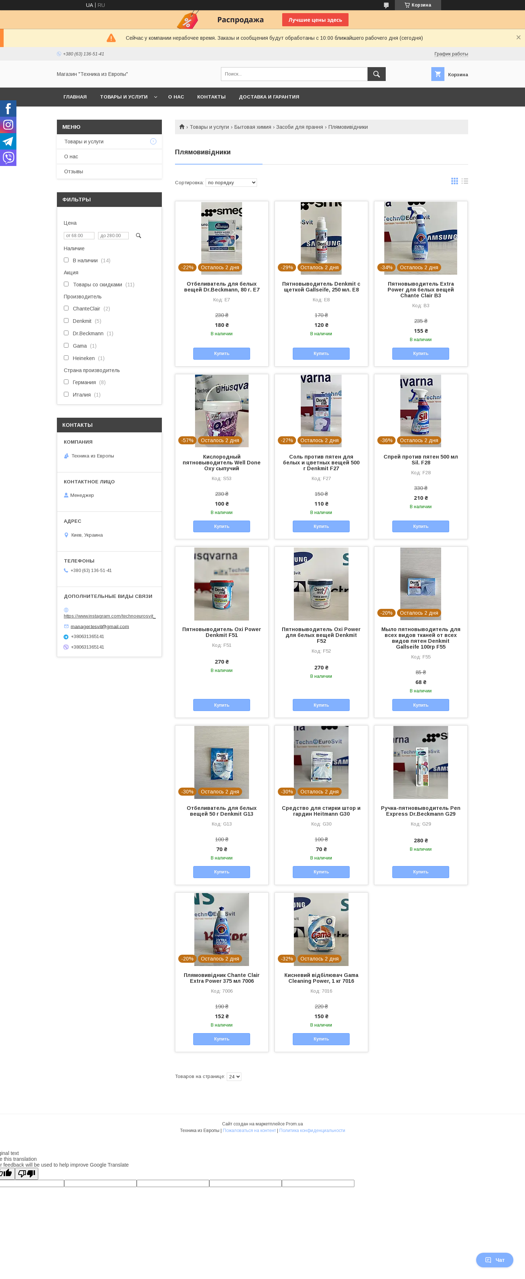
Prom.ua (294, 1124)
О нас (176, 97)
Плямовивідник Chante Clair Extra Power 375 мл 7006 (222, 978)
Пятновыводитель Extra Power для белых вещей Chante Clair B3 (421, 289)
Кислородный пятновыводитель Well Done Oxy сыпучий (222, 462)
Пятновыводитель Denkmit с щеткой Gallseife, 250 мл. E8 (321, 287)
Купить (221, 353)
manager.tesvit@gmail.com (100, 626)
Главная (75, 97)
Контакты (211, 97)
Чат (495, 1260)
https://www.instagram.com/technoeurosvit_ (110, 616)
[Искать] (377, 74)
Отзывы (73, 171)
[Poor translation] (26, 1174)
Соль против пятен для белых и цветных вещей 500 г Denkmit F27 (321, 462)
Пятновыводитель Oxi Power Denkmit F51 (221, 632)
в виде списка (465, 183)
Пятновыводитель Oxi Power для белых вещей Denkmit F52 (321, 635)
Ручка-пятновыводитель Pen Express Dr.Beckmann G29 (420, 811)
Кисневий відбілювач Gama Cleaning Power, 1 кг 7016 (321, 978)
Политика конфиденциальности (312, 1130)
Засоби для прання (299, 127)
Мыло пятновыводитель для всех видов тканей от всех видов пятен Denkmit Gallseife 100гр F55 (420, 638)
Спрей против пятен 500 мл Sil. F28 (421, 459)
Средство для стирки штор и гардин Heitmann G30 (321, 811)
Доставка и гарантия (269, 97)
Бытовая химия (252, 127)
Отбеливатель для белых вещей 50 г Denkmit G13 (222, 811)
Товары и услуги (124, 97)
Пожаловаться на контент (249, 1130)
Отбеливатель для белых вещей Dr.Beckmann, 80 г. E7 (222, 287)
